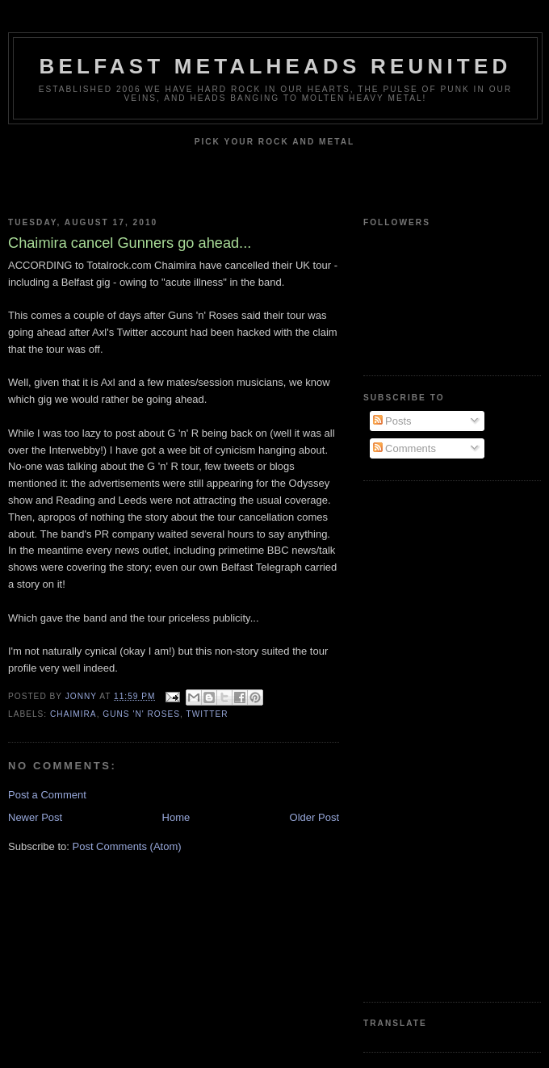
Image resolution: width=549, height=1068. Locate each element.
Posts (392, 421)
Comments (404, 448)
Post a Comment (47, 795)
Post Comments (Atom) (127, 846)
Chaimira (73, 714)
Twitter (207, 714)
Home (176, 817)
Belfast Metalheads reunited (276, 66)
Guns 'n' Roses (141, 714)
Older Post (314, 817)
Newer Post (35, 817)
